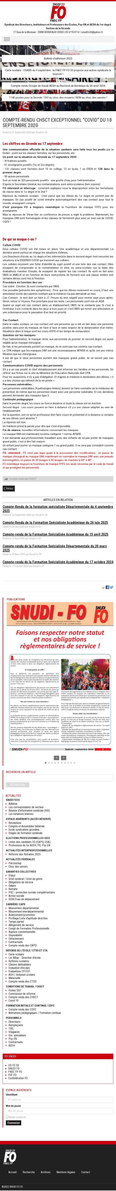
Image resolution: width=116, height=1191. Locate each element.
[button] (45, 763)
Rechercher (17, 785)
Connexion (13, 1123)
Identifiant (11, 1095)
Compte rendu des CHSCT (22, 479)
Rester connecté (17, 1117)
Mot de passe (13, 1106)
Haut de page (109, 1181)
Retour (9, 489)
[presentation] (56, 758)
